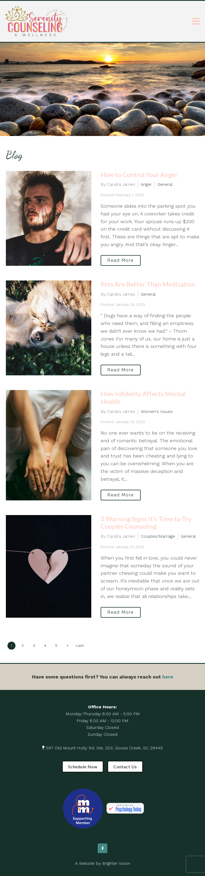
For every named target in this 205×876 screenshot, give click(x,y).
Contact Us (125, 766)
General (164, 184)
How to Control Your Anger (139, 174)
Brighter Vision (116, 863)
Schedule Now (82, 766)
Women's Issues (157, 411)
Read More (120, 260)
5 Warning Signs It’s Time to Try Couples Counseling (146, 522)
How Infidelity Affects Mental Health (143, 397)
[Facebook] (102, 848)
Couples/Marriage (158, 536)
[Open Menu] (196, 21)
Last (80, 645)
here (167, 677)
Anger (146, 184)
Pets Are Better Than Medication (148, 284)
